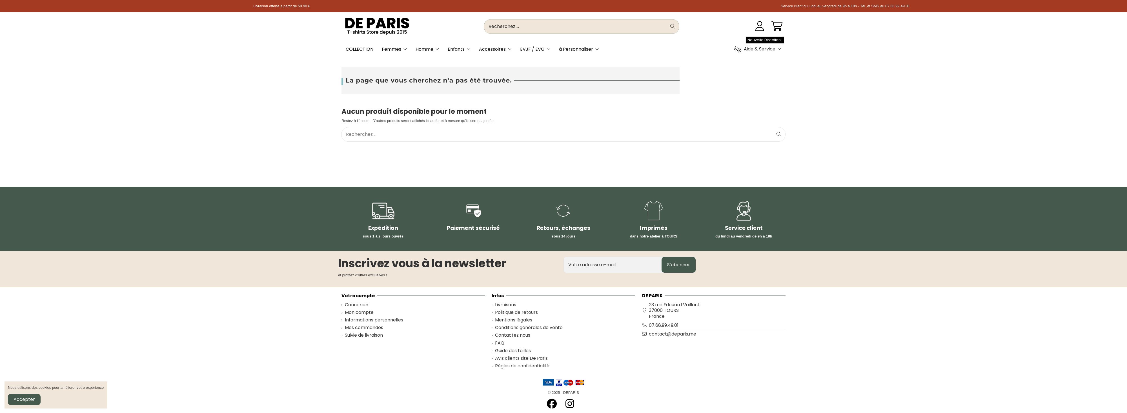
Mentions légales (513, 320)
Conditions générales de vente (529, 328)
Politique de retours (516, 313)
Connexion (356, 305)
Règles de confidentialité (522, 366)
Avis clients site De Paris (521, 358)
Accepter (24, 399)
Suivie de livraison (364, 335)
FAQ (499, 343)
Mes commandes (364, 328)
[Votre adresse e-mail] (613, 265)
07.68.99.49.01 (663, 325)
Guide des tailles (513, 351)
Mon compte (359, 313)
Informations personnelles (374, 320)
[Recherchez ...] (672, 26)
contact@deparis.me (672, 334)
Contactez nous (512, 335)
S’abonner (678, 264)
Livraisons (505, 305)
